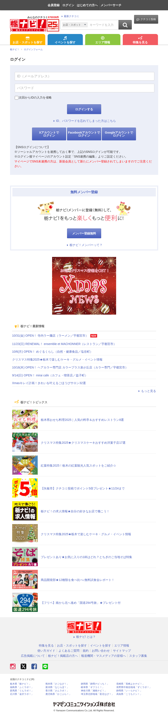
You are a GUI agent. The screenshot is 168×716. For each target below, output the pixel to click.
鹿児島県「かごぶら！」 (58, 694)
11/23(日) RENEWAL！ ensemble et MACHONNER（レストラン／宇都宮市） (64, 344)
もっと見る (146, 391)
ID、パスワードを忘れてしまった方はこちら (84, 120)
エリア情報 (102, 40)
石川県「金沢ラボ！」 (22, 694)
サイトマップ (122, 650)
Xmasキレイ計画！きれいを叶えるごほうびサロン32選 (49, 383)
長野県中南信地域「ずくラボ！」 (134, 687)
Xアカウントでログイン (49, 134)
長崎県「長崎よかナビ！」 (130, 684)
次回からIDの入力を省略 (35, 97)
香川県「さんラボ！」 (57, 690)
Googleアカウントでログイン (119, 134)
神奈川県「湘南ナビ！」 (94, 690)
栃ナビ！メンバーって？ (84, 245)
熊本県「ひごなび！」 (57, 684)
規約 (86, 650)
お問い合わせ (101, 650)
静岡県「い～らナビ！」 (129, 690)
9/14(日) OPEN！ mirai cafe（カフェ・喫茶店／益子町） (50, 375)
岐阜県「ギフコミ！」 (92, 687)
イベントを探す (65, 40)
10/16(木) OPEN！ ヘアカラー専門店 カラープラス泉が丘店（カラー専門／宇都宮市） (70, 367)
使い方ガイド (46, 650)
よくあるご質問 (68, 650)
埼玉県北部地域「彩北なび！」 (97, 694)
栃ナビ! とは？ (84, 636)
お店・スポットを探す (27, 40)
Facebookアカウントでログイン (84, 134)
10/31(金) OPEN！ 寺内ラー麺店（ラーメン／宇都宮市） (50, 335)
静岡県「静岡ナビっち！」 (95, 684)
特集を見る (140, 40)
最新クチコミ (69, 16)
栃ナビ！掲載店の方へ (63, 655)
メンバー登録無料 (84, 233)
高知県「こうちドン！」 (129, 694)
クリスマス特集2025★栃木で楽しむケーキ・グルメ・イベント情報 (57, 359)
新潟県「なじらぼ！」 (57, 687)
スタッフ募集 (138, 655)
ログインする (84, 109)
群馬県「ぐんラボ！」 (22, 690)
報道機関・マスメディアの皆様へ (103, 655)
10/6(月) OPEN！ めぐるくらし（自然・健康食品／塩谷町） (52, 351)
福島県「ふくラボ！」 (22, 687)
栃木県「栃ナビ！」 (20, 684)
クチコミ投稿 (146, 19)
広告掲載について (33, 655)
